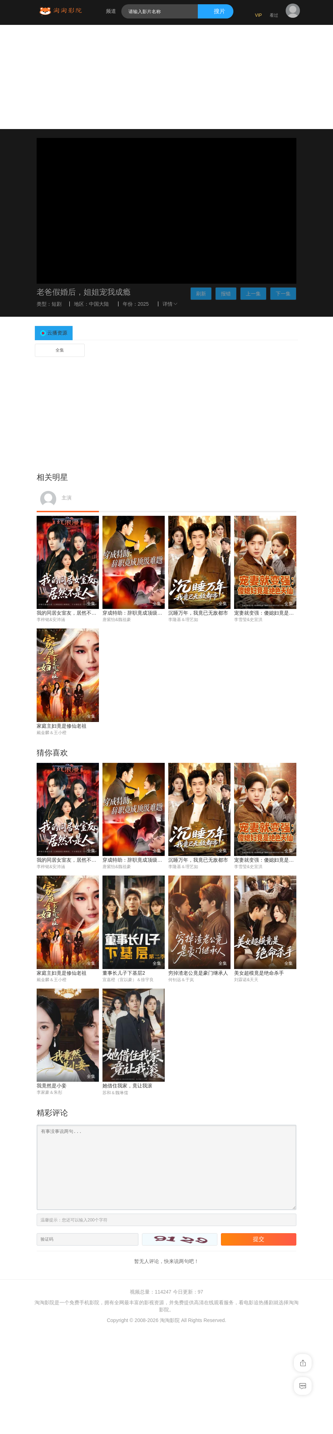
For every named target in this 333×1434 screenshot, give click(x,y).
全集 (60, 350)
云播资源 (57, 333)
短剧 (57, 304)
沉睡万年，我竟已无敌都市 (198, 613)
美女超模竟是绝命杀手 (259, 973)
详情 (171, 304)
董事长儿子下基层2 (123, 973)
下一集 (283, 293)
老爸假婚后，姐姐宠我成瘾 (84, 292)
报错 (226, 293)
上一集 (253, 293)
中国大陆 (99, 304)
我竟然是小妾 (52, 1086)
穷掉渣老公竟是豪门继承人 (198, 973)
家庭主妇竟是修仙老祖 (61, 726)
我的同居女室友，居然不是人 (69, 613)
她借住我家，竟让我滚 (127, 1086)
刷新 (201, 293)
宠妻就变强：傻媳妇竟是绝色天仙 (271, 613)
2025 (143, 304)
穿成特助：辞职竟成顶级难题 (134, 613)
